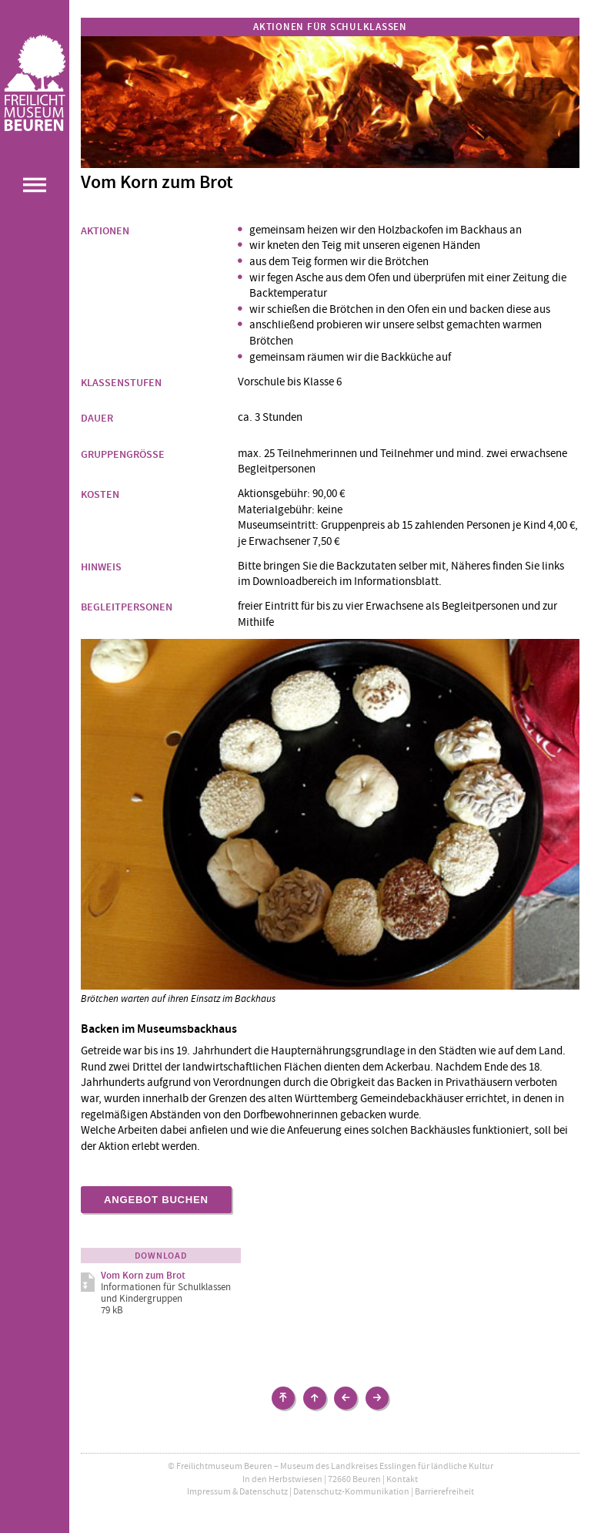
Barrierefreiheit (444, 1491)
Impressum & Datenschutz (237, 1491)
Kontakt (402, 1479)
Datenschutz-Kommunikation (351, 1491)
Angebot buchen (156, 1199)
